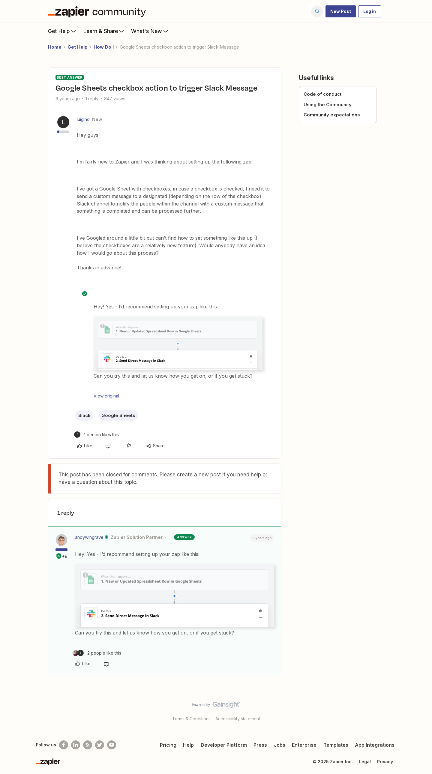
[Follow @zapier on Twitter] (99, 744)
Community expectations (332, 115)
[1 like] (96, 434)
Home (55, 47)
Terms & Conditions (191, 718)
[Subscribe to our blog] (87, 744)
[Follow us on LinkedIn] (75, 744)
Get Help (62, 30)
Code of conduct (322, 94)
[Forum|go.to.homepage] (98, 11)
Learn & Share (104, 30)
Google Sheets (118, 415)
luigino (83, 119)
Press (260, 745)
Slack (84, 415)
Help (188, 745)
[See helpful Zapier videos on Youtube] (111, 744)
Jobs (279, 745)
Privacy (385, 761)
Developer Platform (224, 745)
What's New (150, 30)
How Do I (104, 47)
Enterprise (304, 745)
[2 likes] (96, 653)
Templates (335, 745)
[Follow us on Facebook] (63, 744)
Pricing (168, 745)
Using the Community (328, 104)
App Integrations (374, 745)
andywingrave (89, 537)
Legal (365, 761)
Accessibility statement (237, 718)
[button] (341, 11)
